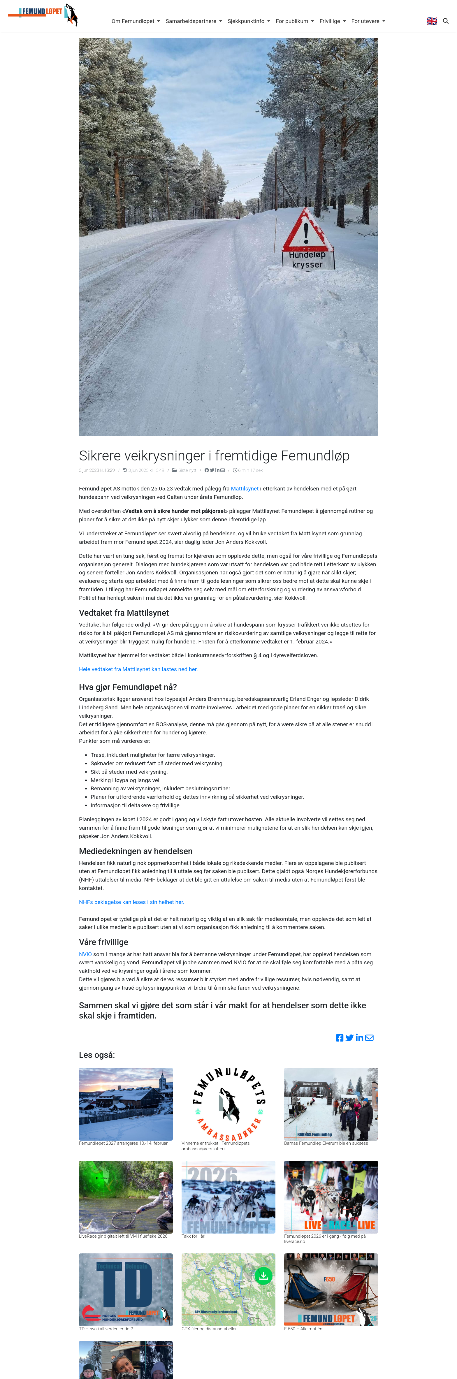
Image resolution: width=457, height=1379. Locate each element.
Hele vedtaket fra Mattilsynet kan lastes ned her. (138, 669)
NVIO (85, 954)
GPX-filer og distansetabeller (209, 1328)
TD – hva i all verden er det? (106, 1328)
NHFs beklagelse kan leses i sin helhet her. (131, 902)
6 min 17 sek (248, 470)
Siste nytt (184, 470)
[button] (136, 22)
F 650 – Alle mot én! (303, 1328)
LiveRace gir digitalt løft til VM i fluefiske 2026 (123, 1236)
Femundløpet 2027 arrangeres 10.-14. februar (123, 1143)
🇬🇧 (431, 21)
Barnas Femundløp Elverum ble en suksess (326, 1143)
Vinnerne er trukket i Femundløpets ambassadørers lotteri (216, 1146)
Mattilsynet (245, 488)
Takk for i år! (193, 1236)
